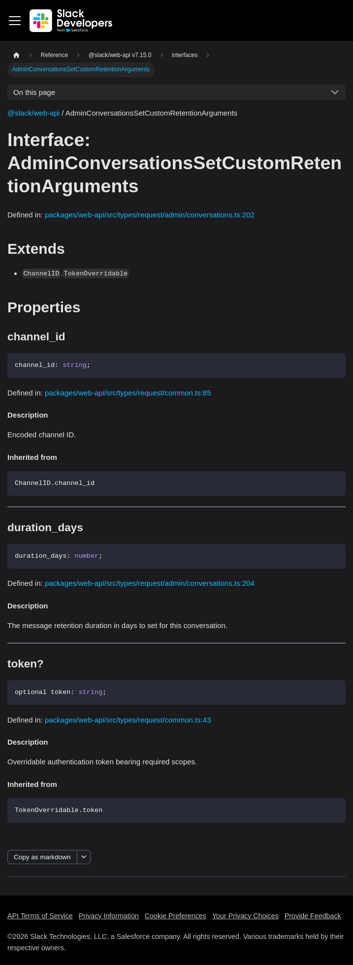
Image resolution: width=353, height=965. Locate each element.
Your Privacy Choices (245, 916)
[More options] (84, 857)
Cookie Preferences (175, 916)
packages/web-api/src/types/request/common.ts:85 (128, 393)
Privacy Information (109, 916)
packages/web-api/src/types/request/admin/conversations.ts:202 (150, 215)
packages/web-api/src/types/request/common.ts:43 (128, 720)
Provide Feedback (313, 916)
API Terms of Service (40, 916)
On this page (34, 92)
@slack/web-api (33, 113)
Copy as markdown (42, 857)
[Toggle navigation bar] (14, 20)
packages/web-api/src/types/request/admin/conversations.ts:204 (150, 583)
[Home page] (16, 55)
